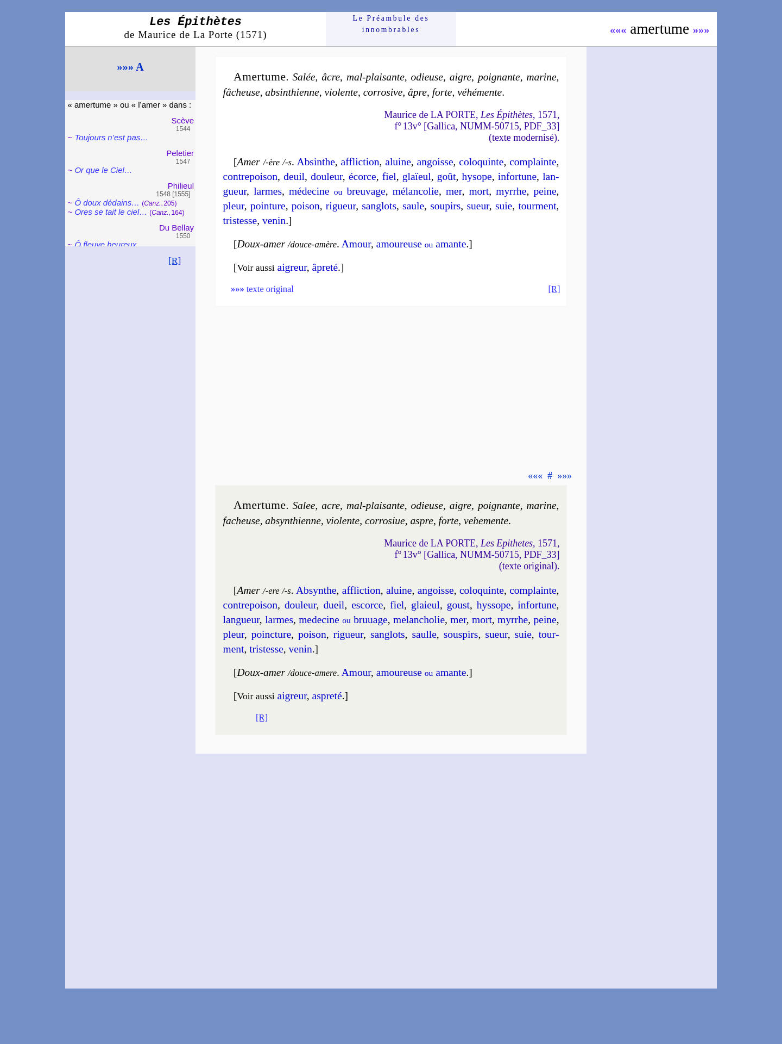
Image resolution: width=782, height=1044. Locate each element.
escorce (367, 605)
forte (442, 92)
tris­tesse (240, 220)
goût (446, 176)
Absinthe (316, 161)
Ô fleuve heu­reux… (109, 244)
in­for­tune (517, 176)
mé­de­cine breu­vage (337, 191)
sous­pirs (461, 634)
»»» (701, 30)
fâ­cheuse (241, 92)
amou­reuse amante (421, 244)
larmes (268, 191)
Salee (303, 505)
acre (330, 505)
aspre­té (327, 695)
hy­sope (477, 176)
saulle (424, 634)
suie (503, 206)
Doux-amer (261, 244)
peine (544, 191)
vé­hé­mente (479, 92)
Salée (303, 77)
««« (618, 30)
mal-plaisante (375, 77)
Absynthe (316, 590)
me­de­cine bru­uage (343, 619)
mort (479, 191)
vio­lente (341, 92)
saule (413, 206)
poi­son (306, 206)
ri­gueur (341, 206)
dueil (333, 605)
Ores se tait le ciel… (110, 211)
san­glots (379, 206)
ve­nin (274, 220)
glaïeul (416, 176)
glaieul (425, 605)
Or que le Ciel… (103, 170)
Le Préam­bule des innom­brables (391, 23)
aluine (398, 161)
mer (454, 191)
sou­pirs (445, 206)
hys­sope (494, 605)
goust (458, 605)
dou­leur (327, 176)
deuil (294, 176)
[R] (174, 260)
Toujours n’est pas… (111, 137)
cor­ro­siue (385, 520)
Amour (356, 244)
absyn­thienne (293, 520)
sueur (477, 206)
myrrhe (511, 191)
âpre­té (325, 267)
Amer (248, 161)
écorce (362, 176)
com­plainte (532, 161)
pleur (233, 206)
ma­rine (541, 77)
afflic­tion (360, 161)
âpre (417, 92)
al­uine (399, 590)
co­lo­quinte (481, 161)
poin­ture (268, 206)
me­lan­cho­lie (419, 619)
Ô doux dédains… (107, 202)
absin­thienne (292, 92)
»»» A (130, 67)
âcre (330, 77)
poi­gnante (499, 77)
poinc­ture (271, 634)
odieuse (427, 77)
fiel (389, 176)
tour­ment (537, 206)
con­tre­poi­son (250, 176)
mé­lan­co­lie (416, 191)
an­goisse (435, 161)
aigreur (292, 267)
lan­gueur (241, 619)
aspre (421, 520)
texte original (262, 289)
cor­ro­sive (383, 92)
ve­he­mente (486, 520)
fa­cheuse (241, 520)
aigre (460, 77)
